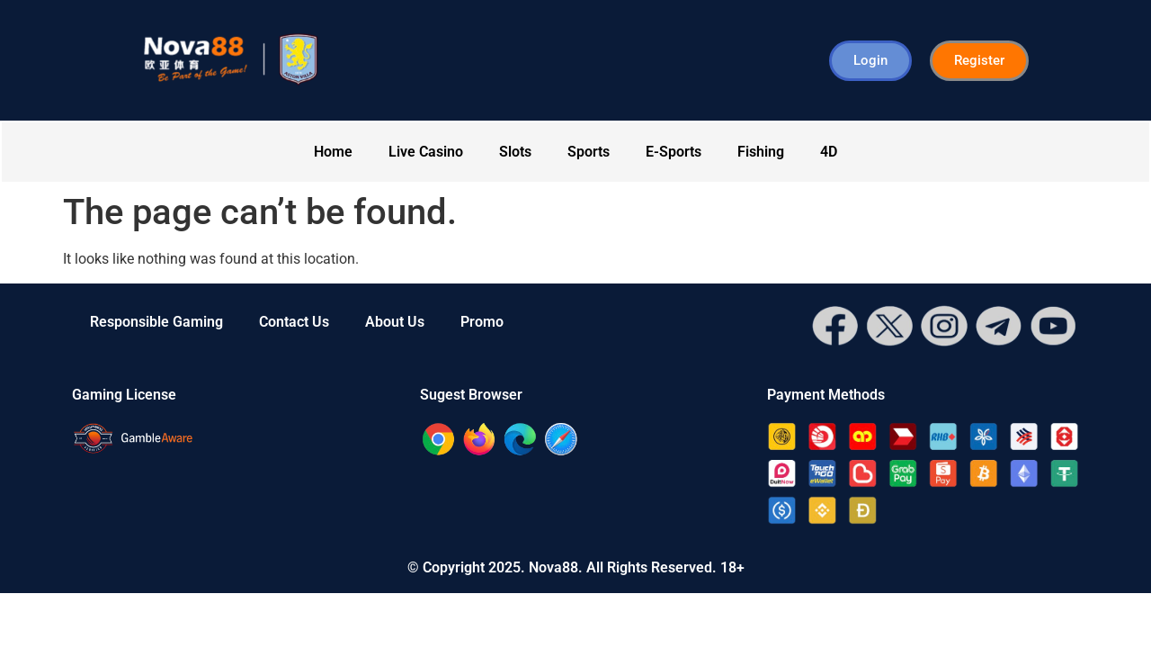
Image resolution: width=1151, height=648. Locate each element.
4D (828, 151)
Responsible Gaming (156, 321)
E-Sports (673, 151)
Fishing (760, 151)
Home (333, 151)
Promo (482, 321)
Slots (515, 151)
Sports (588, 151)
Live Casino (425, 151)
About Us (394, 321)
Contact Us (294, 321)
